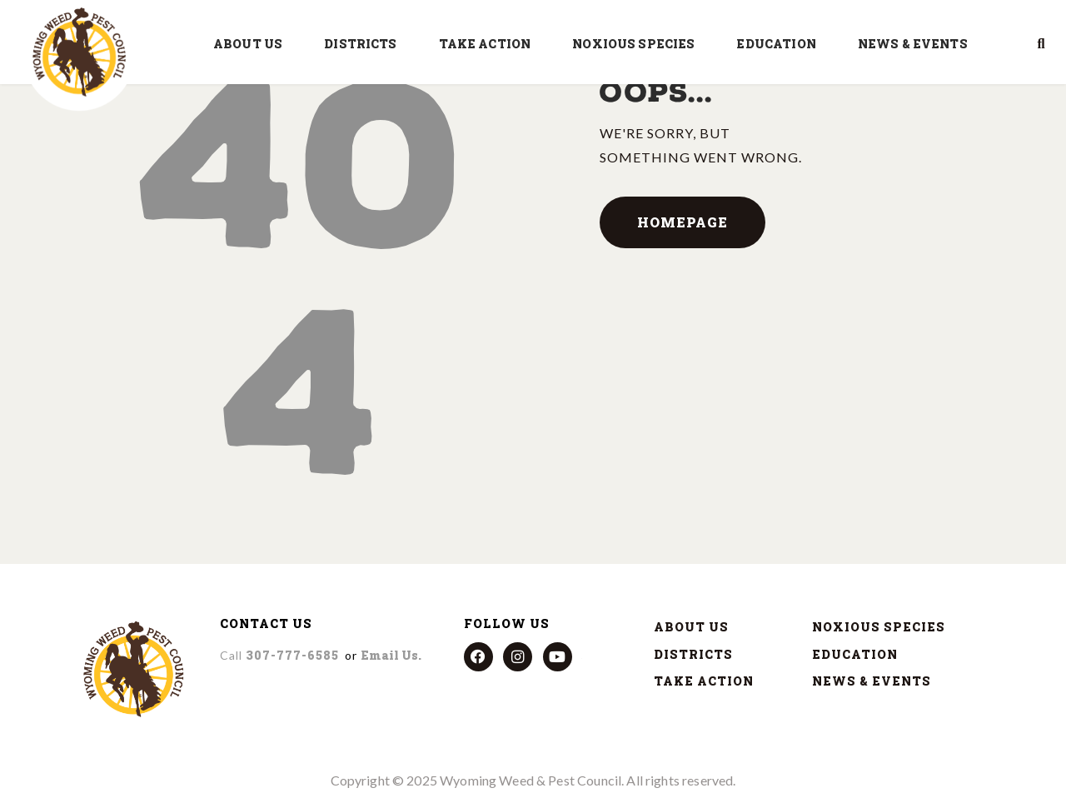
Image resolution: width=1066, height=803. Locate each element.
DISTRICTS (364, 44)
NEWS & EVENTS (917, 44)
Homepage (682, 222)
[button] (1041, 44)
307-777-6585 (279, 655)
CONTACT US (266, 623)
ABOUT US (252, 44)
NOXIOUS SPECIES (637, 44)
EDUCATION (780, 44)
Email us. (391, 655)
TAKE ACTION (489, 44)
